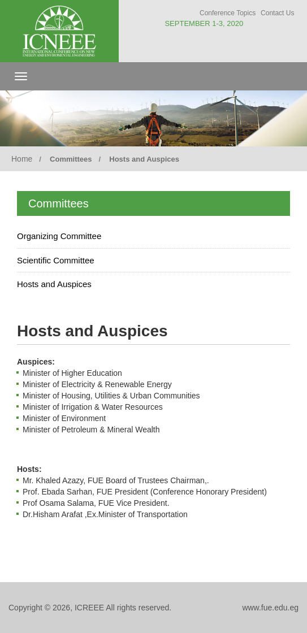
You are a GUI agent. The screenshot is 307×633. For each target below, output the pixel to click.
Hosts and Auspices (54, 284)
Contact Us (277, 13)
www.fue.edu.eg (270, 607)
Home (21, 158)
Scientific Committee (55, 260)
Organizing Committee (59, 236)
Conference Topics (228, 13)
